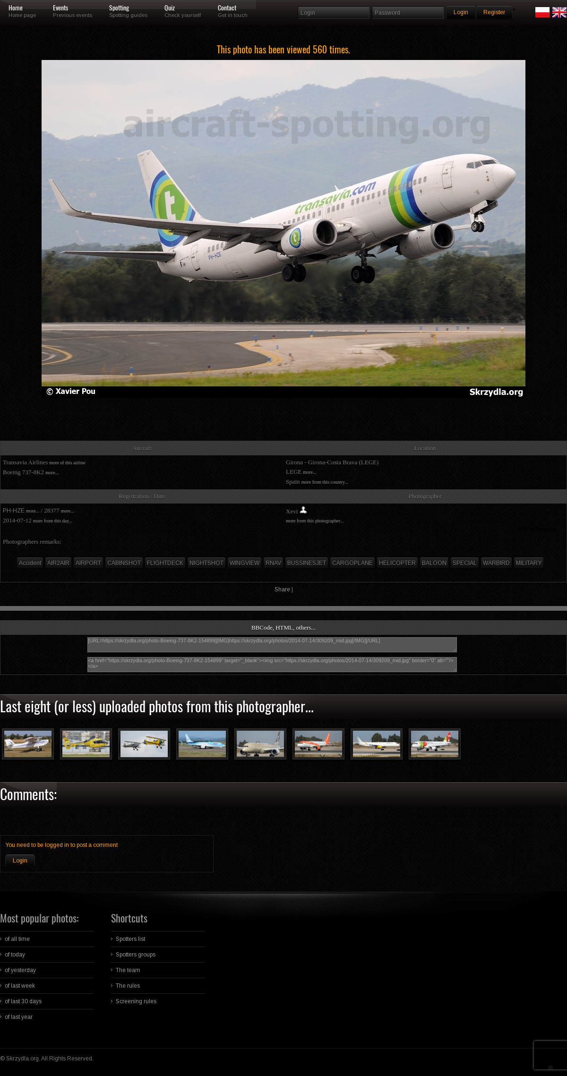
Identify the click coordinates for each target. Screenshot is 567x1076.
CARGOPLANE (352, 563)
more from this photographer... (315, 520)
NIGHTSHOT (206, 563)
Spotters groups (135, 954)
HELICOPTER (397, 563)
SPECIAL (465, 563)
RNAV (273, 563)
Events (60, 8)
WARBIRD (496, 563)
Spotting (119, 8)
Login (20, 860)
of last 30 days (23, 1001)
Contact (227, 8)
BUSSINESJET (306, 563)
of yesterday (20, 970)
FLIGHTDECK (165, 563)
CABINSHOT (124, 563)
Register (494, 12)
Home (16, 8)
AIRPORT (88, 563)
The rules (128, 985)
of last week (20, 985)
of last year (19, 1017)
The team (128, 970)
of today (15, 954)
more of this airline (67, 462)
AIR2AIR (58, 563)
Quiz (169, 8)
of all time (17, 939)
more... (52, 472)
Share (282, 589)
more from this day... (52, 520)
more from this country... (324, 482)
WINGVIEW (244, 563)
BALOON (434, 563)
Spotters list (130, 939)
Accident (30, 563)
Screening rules (136, 1001)
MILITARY (528, 563)
